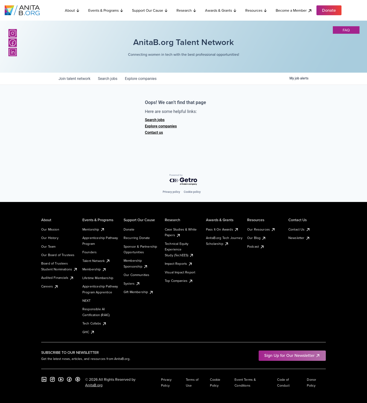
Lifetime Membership (97, 278)
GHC (88, 332)
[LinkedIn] (12, 52)
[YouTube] (61, 379)
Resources (256, 10)
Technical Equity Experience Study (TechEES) (179, 249)
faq (346, 30)
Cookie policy (192, 192)
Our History (50, 237)
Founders (89, 252)
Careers (50, 286)
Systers (132, 283)
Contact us (154, 132)
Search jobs (155, 120)
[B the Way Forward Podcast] (78, 379)
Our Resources (261, 229)
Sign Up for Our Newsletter (292, 355)
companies (141, 78)
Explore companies (161, 126)
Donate (129, 229)
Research (186, 10)
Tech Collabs (94, 323)
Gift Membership (139, 292)
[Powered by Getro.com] (183, 180)
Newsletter (299, 237)
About (72, 10)
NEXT (86, 300)
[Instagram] (12, 33)
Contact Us (299, 229)
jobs (107, 78)
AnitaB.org (94, 385)
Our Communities (136, 274)
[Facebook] (12, 42)
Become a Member (294, 10)
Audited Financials (57, 277)
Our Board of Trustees (57, 255)
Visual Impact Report (180, 272)
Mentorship (93, 229)
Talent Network (96, 260)
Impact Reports (179, 263)
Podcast (255, 246)
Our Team (48, 246)
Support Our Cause (150, 10)
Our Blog (256, 237)
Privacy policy (171, 192)
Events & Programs (106, 10)
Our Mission (50, 229)
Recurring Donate (137, 237)
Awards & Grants (221, 10)
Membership (94, 269)
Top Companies (179, 280)
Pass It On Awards (222, 229)
